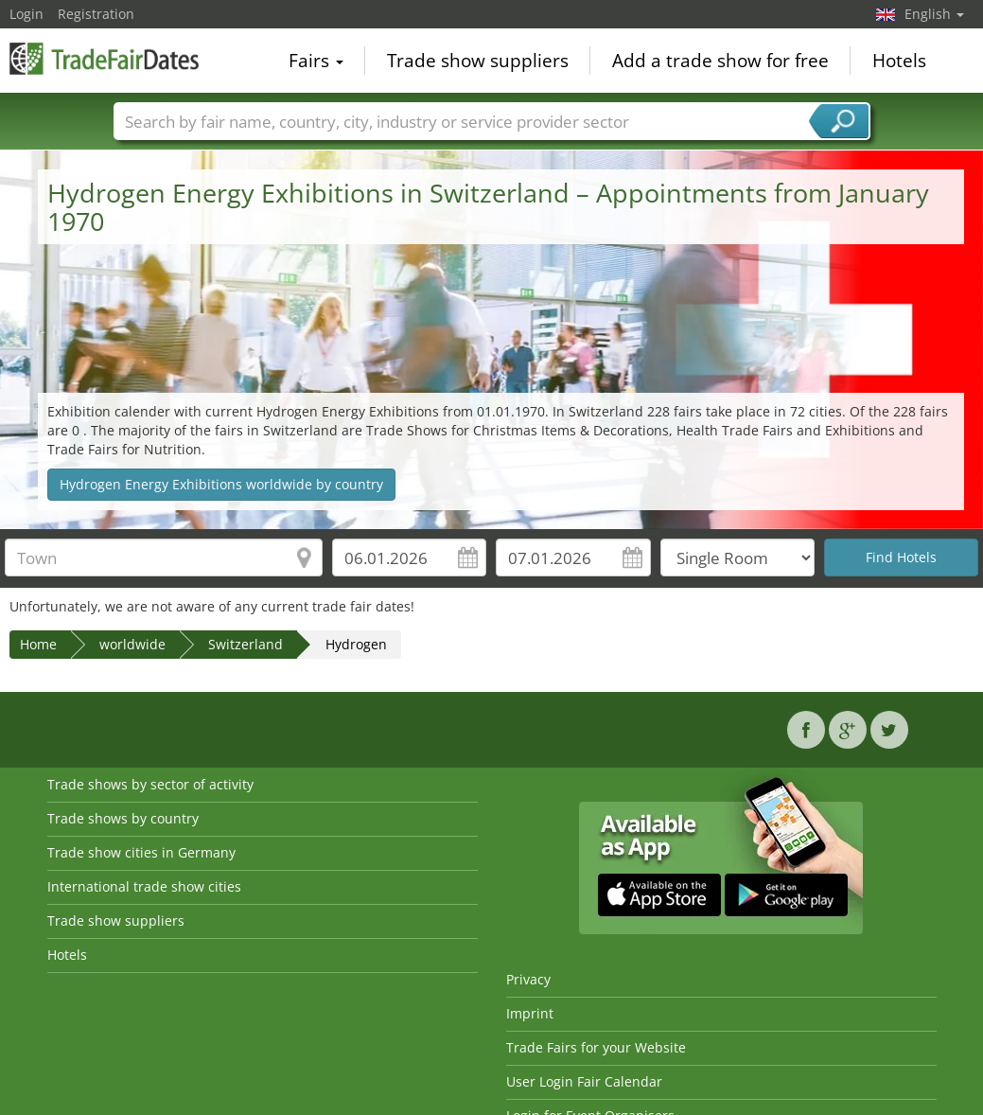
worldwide (132, 644)
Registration (96, 14)
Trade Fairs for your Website (596, 1047)
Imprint (529, 1013)
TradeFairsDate (104, 59)
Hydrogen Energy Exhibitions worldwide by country (221, 484)
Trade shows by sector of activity (150, 784)
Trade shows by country (123, 818)
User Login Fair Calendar (584, 1081)
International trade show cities (144, 886)
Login (26, 14)
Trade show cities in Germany (141, 852)
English (934, 14)
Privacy (528, 979)
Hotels (899, 60)
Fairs (316, 60)
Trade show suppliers (478, 60)
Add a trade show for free (720, 60)
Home (38, 644)
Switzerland (245, 644)
